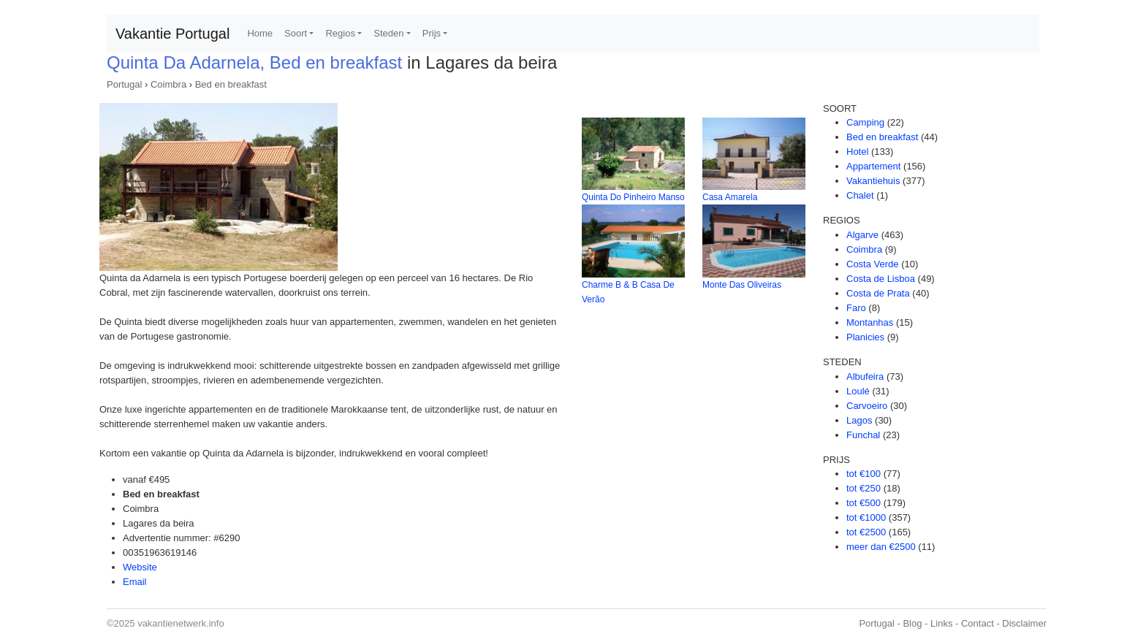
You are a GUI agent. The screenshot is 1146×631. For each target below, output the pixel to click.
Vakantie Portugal (172, 34)
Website (140, 567)
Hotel (857, 151)
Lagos (859, 420)
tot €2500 (866, 532)
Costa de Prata (878, 293)
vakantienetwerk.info (180, 623)
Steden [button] (388, 33)
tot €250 (863, 488)
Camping (865, 122)
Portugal (124, 84)
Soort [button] (295, 33)
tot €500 (863, 502)
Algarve (862, 234)
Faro (856, 307)
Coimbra (168, 84)
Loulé (858, 391)
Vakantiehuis (873, 180)
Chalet (860, 195)
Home (260, 33)
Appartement (873, 166)
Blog (912, 623)
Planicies (865, 337)
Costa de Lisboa (880, 278)
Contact (977, 623)
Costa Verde (872, 264)
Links (941, 623)
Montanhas (869, 322)
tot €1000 (866, 517)
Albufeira (865, 376)
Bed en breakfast (231, 84)
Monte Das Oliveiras (741, 285)
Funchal (863, 434)
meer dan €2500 (881, 546)
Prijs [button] (431, 33)
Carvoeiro (866, 405)
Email (135, 581)
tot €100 (863, 473)
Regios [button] (339, 33)
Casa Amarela (729, 197)
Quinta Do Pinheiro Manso (633, 197)
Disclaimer (1024, 623)
